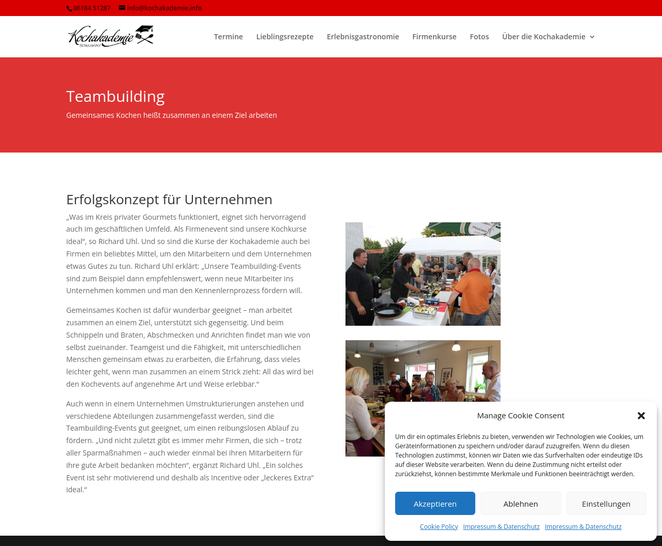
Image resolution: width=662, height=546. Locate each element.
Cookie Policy (439, 526)
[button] (641, 416)
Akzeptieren (435, 503)
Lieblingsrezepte (285, 37)
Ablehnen (521, 503)
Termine (228, 37)
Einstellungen (606, 503)
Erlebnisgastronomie (363, 37)
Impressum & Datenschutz (501, 526)
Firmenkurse (434, 37)
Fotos (479, 37)
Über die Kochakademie (543, 37)
